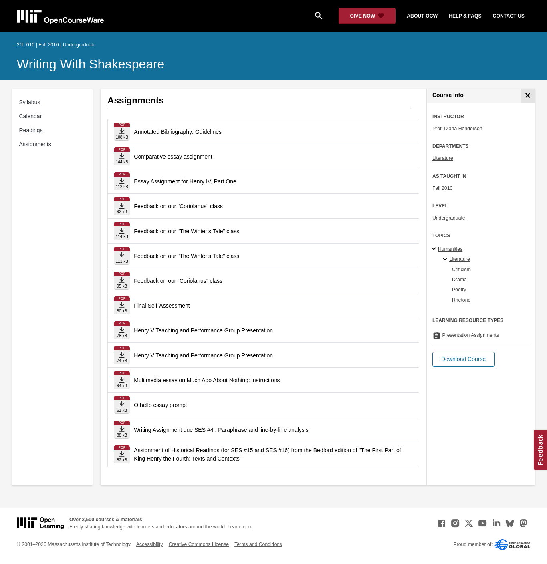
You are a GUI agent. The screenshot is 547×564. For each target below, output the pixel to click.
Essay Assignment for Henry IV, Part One (185, 181)
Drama (459, 279)
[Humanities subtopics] (435, 249)
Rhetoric (461, 300)
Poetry (459, 289)
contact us (509, 16)
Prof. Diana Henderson (457, 128)
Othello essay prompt (160, 405)
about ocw (422, 16)
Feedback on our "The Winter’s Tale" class (186, 231)
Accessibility (149, 544)
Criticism (461, 269)
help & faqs (465, 16)
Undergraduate (448, 218)
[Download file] (122, 132)
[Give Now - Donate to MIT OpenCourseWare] (367, 16)
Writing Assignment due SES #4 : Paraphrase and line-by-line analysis (221, 430)
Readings (31, 130)
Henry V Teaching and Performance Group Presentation (203, 330)
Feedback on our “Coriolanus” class (178, 281)
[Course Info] (528, 96)
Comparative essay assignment (173, 156)
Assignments (35, 144)
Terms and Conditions (258, 544)
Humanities (450, 249)
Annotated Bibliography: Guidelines (178, 132)
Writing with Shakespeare (90, 64)
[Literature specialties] (446, 259)
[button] (463, 359)
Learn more (240, 527)
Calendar (30, 116)
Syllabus (29, 102)
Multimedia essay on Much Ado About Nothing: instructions (207, 380)
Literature (442, 158)
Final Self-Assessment (162, 305)
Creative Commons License (199, 544)
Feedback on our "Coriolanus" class (178, 206)
